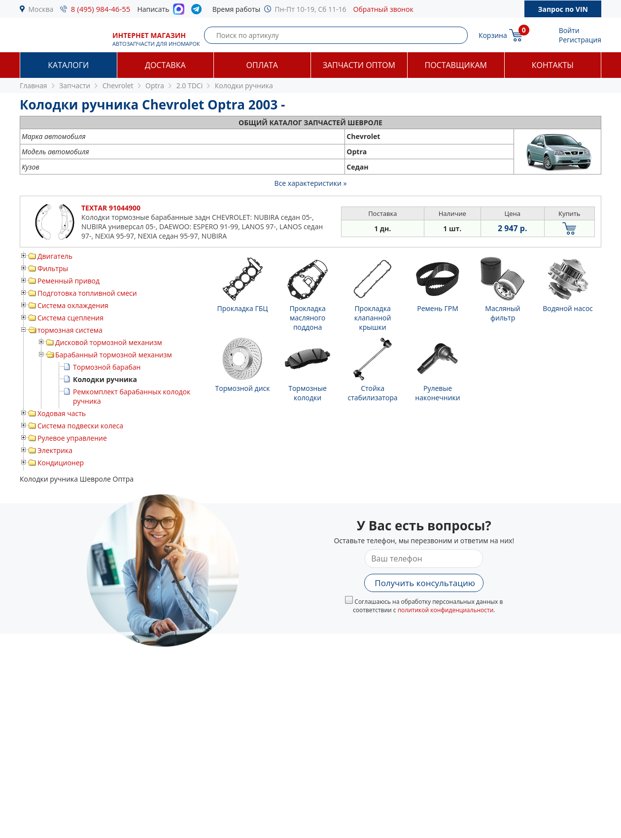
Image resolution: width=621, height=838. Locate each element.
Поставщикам (456, 65)
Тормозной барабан (106, 367)
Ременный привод (68, 280)
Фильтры (52, 268)
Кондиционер (60, 462)
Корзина (493, 35)
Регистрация (580, 39)
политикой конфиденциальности (446, 610)
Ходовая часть (61, 413)
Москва (41, 9)
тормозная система (70, 330)
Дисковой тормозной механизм (108, 342)
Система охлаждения (72, 305)
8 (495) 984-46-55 (101, 9)
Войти (569, 30)
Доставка (165, 65)
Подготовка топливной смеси (87, 293)
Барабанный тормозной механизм (113, 354)
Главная (33, 85)
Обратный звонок (383, 9)
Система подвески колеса (80, 425)
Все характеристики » (311, 183)
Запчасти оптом (359, 65)
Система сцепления (70, 317)
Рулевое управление (72, 438)
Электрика (54, 450)
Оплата (262, 65)
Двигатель (54, 256)
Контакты (553, 65)
